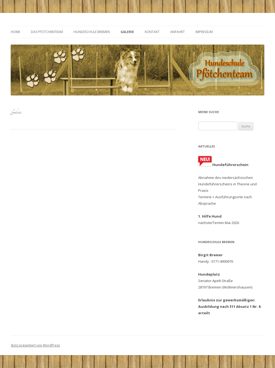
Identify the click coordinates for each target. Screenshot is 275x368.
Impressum (204, 32)
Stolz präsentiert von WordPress (35, 345)
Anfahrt (177, 32)
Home (15, 32)
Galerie (127, 32)
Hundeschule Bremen (92, 32)
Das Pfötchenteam (47, 32)
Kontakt (152, 32)
